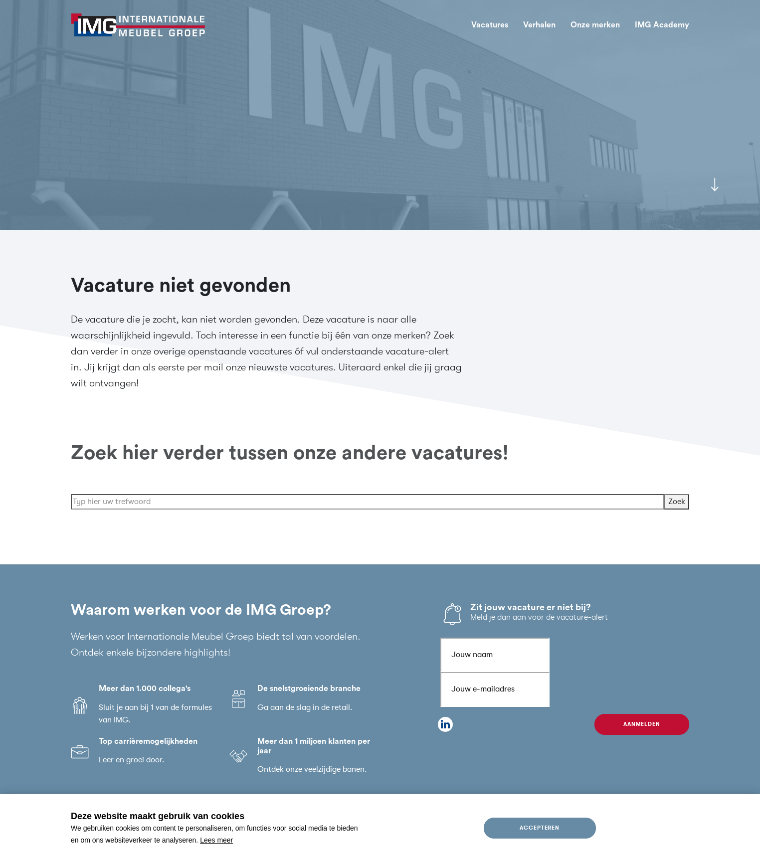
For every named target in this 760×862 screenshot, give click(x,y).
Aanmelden (642, 724)
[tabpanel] (380, 115)
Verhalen (539, 25)
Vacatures (489, 25)
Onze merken (595, 25)
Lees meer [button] (216, 840)
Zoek (676, 511)
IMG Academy (662, 25)
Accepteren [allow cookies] (540, 828)
